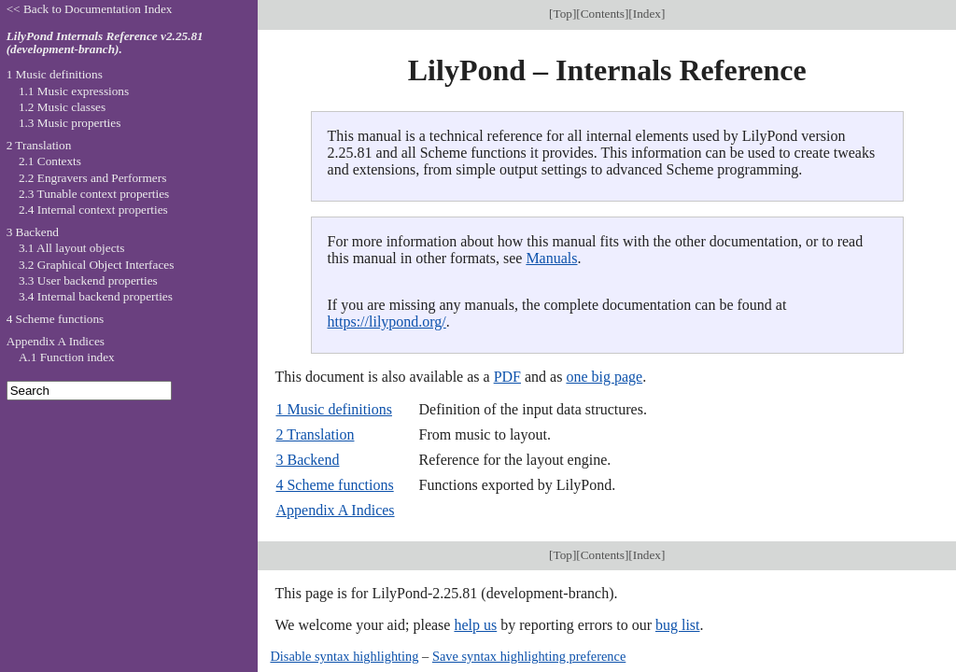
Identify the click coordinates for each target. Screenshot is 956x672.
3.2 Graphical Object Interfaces (96, 265)
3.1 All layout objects (71, 248)
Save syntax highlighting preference (529, 656)
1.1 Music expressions (74, 91)
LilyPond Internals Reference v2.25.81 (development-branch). (105, 43)
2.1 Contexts (50, 161)
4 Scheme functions (334, 485)
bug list (677, 625)
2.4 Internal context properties (93, 210)
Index (647, 14)
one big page (604, 377)
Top (562, 14)
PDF (507, 377)
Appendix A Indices (334, 510)
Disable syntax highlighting (344, 656)
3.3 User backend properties (88, 280)
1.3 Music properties (69, 123)
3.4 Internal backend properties (96, 296)
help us (475, 625)
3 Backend (307, 460)
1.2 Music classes (62, 107)
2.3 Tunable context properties (94, 194)
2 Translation (314, 434)
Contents (603, 14)
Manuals (551, 258)
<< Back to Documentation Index (90, 9)
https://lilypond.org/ (387, 321)
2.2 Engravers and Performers (92, 178)
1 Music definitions (333, 409)
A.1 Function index (67, 357)
